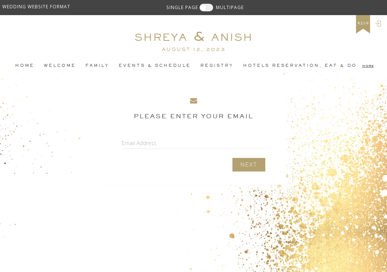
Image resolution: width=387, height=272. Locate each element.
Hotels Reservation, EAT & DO (300, 65)
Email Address (139, 143)
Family (97, 65)
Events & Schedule (155, 65)
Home (24, 65)
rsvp (363, 23)
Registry (217, 65)
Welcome (60, 65)
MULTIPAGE (230, 7)
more (368, 65)
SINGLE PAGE (182, 7)
